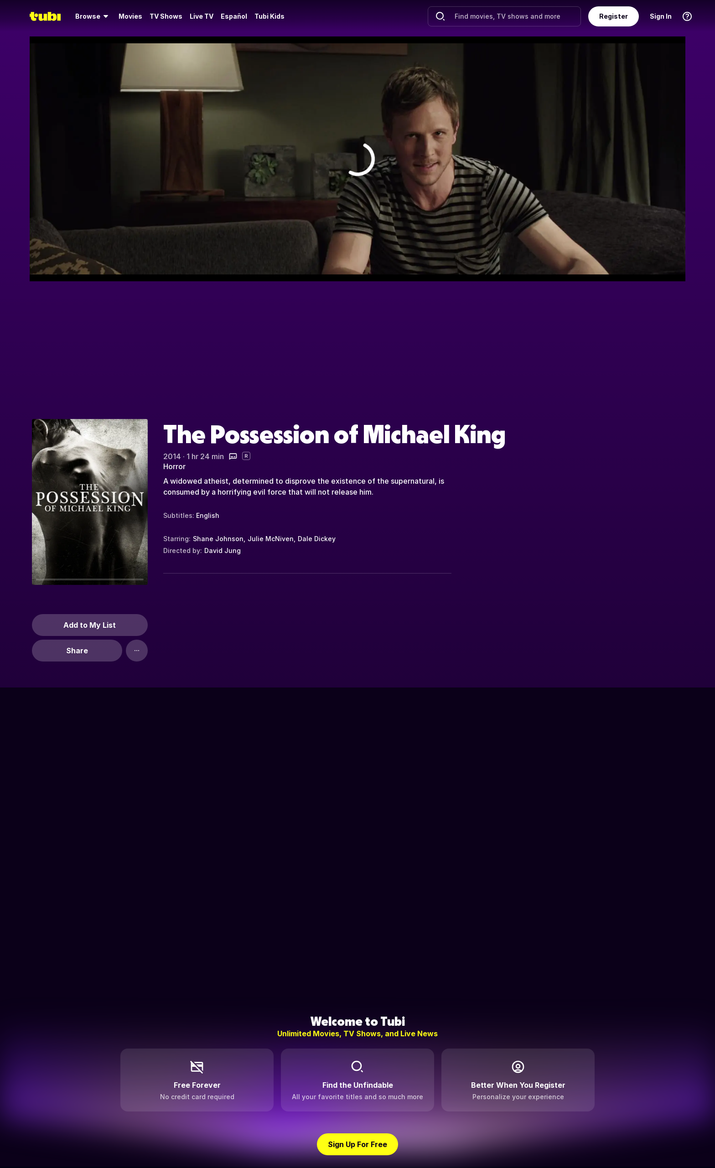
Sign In (661, 16)
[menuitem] (93, 16)
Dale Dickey (317, 539)
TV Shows (166, 16)
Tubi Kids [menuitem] (269, 16)
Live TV (201, 16)
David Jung (222, 550)
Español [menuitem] (234, 16)
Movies (130, 16)
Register (613, 16)
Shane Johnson (218, 539)
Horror (174, 466)
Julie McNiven (271, 539)
